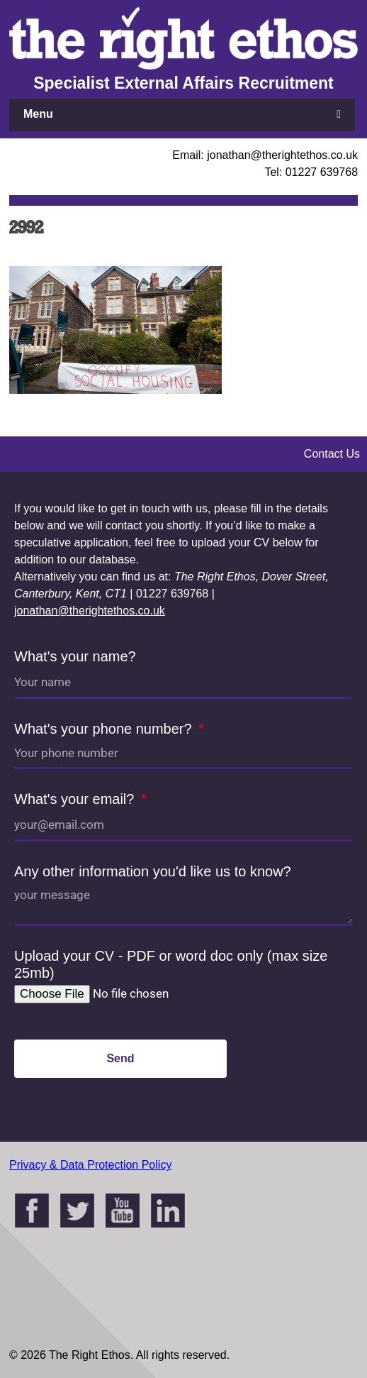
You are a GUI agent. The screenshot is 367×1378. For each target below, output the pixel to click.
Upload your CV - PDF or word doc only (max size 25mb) (170, 964)
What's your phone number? (105, 729)
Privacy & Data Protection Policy (90, 1165)
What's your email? (76, 799)
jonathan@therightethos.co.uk (89, 611)
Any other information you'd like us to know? (152, 871)
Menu (38, 114)
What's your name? (75, 656)
